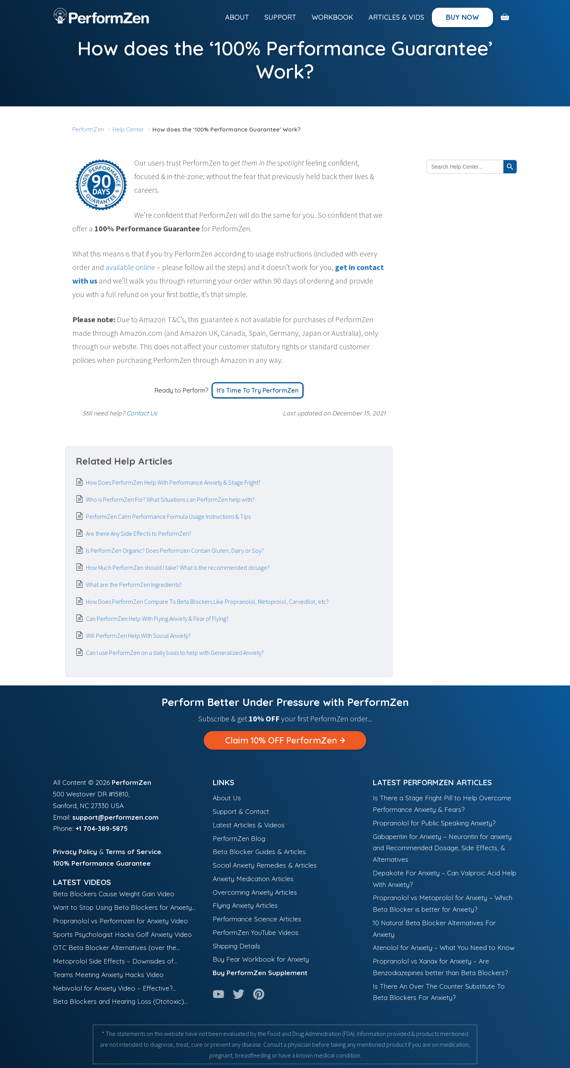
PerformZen (131, 782)
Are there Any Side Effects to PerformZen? (138, 533)
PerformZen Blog (239, 838)
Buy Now (462, 17)
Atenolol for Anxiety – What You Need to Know (444, 947)
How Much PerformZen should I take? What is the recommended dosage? (178, 567)
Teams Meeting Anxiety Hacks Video (108, 975)
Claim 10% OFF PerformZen (285, 740)
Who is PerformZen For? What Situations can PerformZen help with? (170, 499)
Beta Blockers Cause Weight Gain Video (113, 894)
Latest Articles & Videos (249, 825)
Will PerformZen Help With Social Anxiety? (138, 635)
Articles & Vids (396, 17)
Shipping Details (236, 946)
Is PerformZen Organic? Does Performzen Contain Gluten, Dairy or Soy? (175, 550)
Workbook (332, 17)
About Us (227, 798)
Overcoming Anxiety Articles (255, 892)
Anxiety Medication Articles (253, 879)
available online (130, 267)
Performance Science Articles (257, 919)
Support (280, 17)
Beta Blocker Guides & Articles (259, 852)
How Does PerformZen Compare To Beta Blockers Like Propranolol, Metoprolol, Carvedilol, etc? (207, 601)
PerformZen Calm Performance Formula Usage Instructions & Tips (168, 516)
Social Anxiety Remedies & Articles (265, 865)
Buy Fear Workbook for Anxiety (261, 959)
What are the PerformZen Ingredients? (134, 584)
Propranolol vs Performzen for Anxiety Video (120, 921)
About (237, 17)
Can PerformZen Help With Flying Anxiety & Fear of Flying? (157, 618)
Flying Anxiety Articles (245, 905)
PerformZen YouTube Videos (256, 932)
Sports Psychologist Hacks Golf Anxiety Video (122, 934)
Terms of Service (133, 852)
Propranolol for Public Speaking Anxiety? (434, 823)
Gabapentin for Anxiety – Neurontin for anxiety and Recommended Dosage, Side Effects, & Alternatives (442, 848)
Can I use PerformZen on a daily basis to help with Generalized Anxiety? (175, 652)
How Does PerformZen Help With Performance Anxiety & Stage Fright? (173, 482)
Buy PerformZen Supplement (260, 973)
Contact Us (141, 413)
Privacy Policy (75, 852)
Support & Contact (241, 811)
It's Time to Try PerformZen (258, 390)
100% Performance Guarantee (102, 863)
